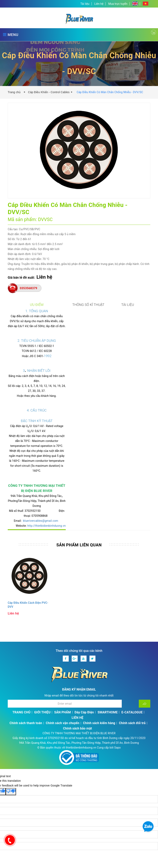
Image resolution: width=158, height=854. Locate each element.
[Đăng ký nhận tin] (144, 652)
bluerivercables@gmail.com (53, 472)
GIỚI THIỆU (42, 661)
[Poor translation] (11, 740)
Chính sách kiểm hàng (99, 671)
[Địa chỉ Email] (65, 652)
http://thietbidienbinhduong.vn (111, 472)
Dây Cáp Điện (84, 661)
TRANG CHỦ (21, 661)
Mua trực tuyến (118, 3)
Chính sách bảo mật (77, 677)
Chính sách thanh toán (26, 671)
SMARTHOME (108, 661)
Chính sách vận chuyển (62, 671)
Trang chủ (15, 92)
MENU (10, 34)
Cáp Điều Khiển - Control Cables (48, 92)
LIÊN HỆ (77, 666)
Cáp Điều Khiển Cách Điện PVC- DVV (28, 553)
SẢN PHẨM (62, 661)
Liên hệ (98, 3)
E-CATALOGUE (132, 661)
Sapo (117, 695)
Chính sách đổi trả (132, 671)
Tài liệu (84, 3)
